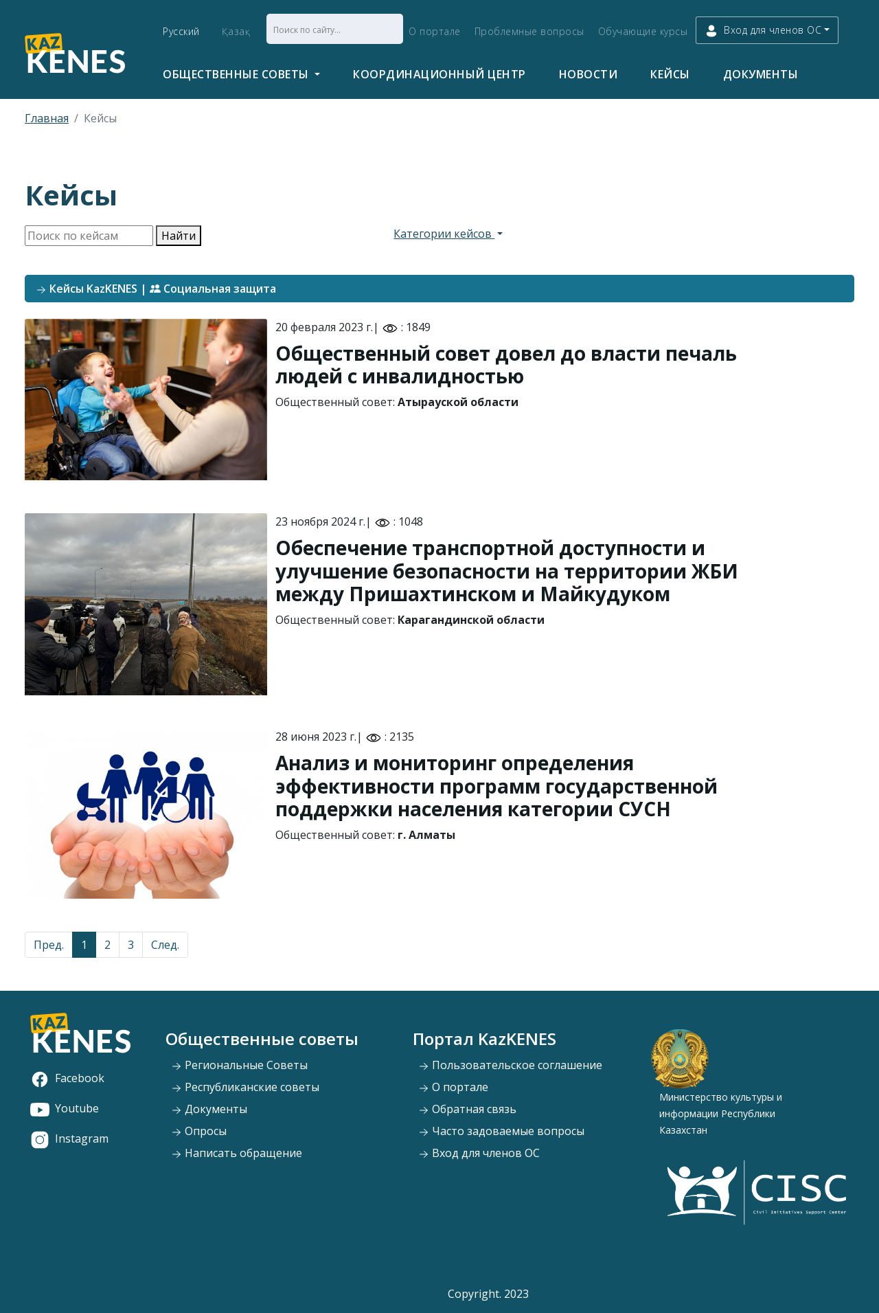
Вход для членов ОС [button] (763, 30)
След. (165, 944)
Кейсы (670, 74)
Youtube (64, 1108)
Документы (761, 74)
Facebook (67, 1078)
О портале (435, 31)
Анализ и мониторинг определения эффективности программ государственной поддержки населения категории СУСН (496, 786)
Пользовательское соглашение (510, 1065)
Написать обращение (236, 1152)
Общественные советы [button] (237, 74)
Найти (178, 235)
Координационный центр (439, 74)
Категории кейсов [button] (443, 233)
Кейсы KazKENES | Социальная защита (156, 288)
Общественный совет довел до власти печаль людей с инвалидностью (506, 365)
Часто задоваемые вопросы (501, 1130)
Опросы (199, 1130)
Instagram (69, 1138)
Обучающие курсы (643, 31)
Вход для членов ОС (479, 1152)
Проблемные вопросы (529, 31)
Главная (47, 118)
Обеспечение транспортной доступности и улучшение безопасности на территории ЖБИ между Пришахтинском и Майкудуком (506, 571)
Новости (588, 74)
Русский (181, 31)
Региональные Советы (239, 1065)
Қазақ (236, 31)
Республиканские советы (245, 1087)
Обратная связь (467, 1108)
